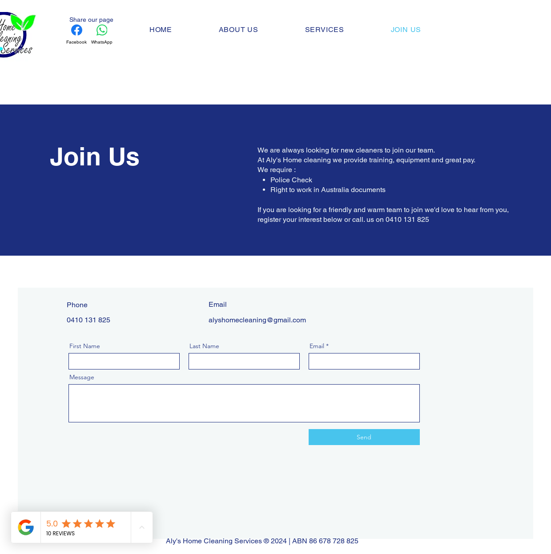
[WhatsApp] (102, 34)
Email (317, 346)
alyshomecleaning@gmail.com (257, 320)
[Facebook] (76, 34)
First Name (84, 346)
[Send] (364, 437)
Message (81, 377)
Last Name (204, 346)
